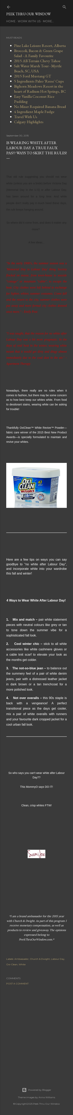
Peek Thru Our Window (28, 14)
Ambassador (21, 958)
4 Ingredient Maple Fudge (34, 111)
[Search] (64, 6)
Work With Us (29, 21)
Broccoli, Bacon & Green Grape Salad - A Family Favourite (38, 53)
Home (11, 21)
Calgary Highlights (28, 121)
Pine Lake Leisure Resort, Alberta (40, 45)
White (22, 964)
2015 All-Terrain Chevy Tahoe (37, 60)
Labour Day (57, 958)
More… (48, 21)
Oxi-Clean (12, 964)
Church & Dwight (40, 958)
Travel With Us (25, 116)
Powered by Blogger (36, 1090)
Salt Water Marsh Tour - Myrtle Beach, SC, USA (38, 68)
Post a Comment (17, 983)
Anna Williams (47, 1097)
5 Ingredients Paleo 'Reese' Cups (39, 81)
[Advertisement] (36, 1031)
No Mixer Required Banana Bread (40, 106)
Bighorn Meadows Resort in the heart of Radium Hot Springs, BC (40, 89)
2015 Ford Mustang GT (32, 76)
